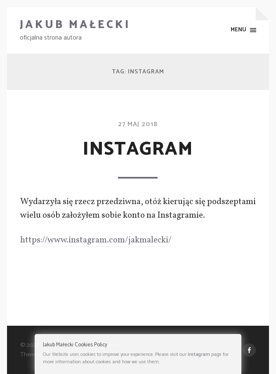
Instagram (138, 149)
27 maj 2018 (138, 124)
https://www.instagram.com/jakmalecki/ (96, 240)
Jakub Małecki (75, 25)
